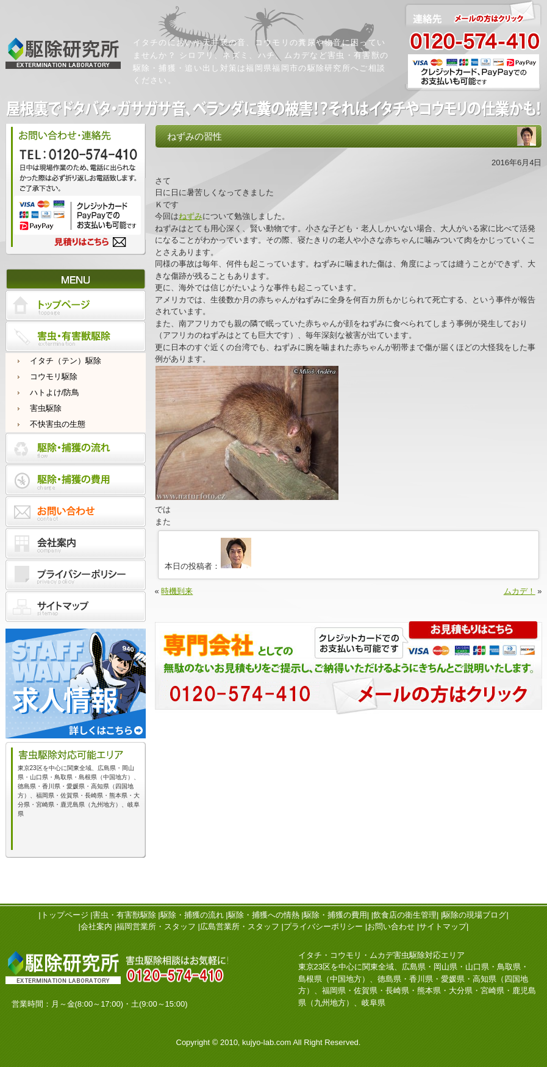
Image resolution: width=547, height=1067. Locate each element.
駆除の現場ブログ (474, 914)
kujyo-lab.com (266, 1042)
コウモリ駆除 (53, 376)
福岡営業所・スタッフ (156, 926)
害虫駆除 (46, 408)
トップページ (64, 914)
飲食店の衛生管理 (405, 914)
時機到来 (177, 591)
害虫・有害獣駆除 (124, 914)
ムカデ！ (519, 591)
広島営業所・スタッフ (239, 926)
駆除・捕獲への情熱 (263, 914)
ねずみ (190, 216)
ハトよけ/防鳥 (55, 392)
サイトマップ (443, 926)
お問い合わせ (391, 926)
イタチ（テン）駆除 (65, 360)
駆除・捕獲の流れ (192, 914)
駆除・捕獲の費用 (335, 914)
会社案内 (96, 926)
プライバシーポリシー (323, 926)
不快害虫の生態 (57, 424)
